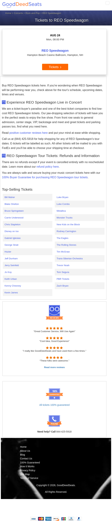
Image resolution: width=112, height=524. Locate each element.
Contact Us (26, 458)
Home (8, 13)
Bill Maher (10, 197)
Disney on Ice (12, 231)
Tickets (55, 67)
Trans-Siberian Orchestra (70, 258)
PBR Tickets (63, 279)
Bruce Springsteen (14, 211)
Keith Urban (11, 279)
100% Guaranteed (30, 462)
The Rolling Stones (66, 245)
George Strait (11, 245)
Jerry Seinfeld (12, 265)
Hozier (8, 251)
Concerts (18, 13)
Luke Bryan (62, 197)
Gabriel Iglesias (13, 238)
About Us (25, 450)
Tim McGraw (63, 251)
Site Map (25, 474)
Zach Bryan (62, 285)
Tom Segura (63, 272)
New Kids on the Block (68, 224)
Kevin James (11, 292)
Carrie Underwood (14, 217)
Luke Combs (63, 204)
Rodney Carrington (66, 231)
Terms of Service (29, 478)
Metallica (61, 211)
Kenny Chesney (13, 285)
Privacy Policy (27, 470)
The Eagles (62, 238)
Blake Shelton (12, 204)
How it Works (27, 466)
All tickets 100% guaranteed (54, 405)
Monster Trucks (64, 217)
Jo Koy (8, 272)
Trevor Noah (63, 265)
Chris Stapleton (12, 224)
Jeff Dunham (11, 258)
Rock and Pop (32, 13)
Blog (22, 454)
